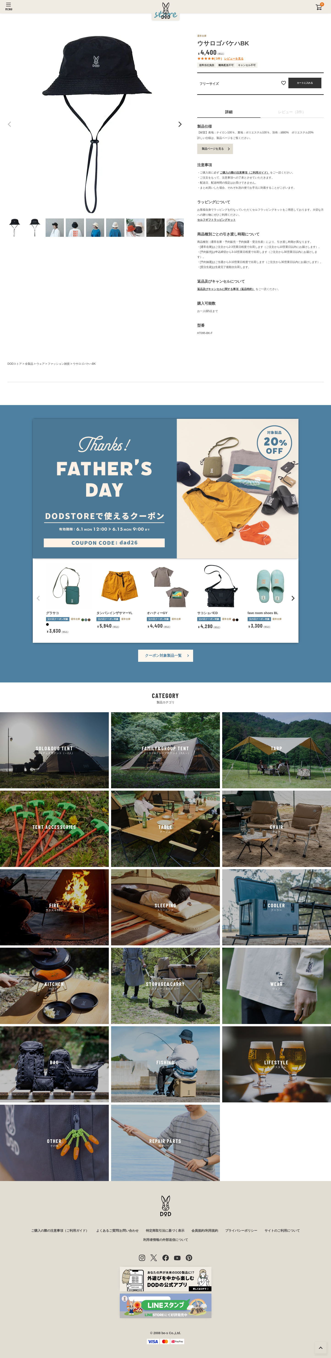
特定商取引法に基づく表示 (165, 1230)
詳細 (229, 112)
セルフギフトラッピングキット (216, 219)
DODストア (15, 363)
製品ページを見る (213, 148)
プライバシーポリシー (241, 1230)
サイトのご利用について (282, 1230)
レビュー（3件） (292, 112)
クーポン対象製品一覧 (163, 655)
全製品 (29, 363)
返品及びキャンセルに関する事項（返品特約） (226, 289)
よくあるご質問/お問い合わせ (117, 1230)
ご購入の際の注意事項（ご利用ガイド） (244, 172)
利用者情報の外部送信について (165, 1240)
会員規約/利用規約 (204, 1230)
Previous (9, 124)
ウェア (40, 363)
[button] (38, 598)
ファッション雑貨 (59, 363)
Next (179, 124)
